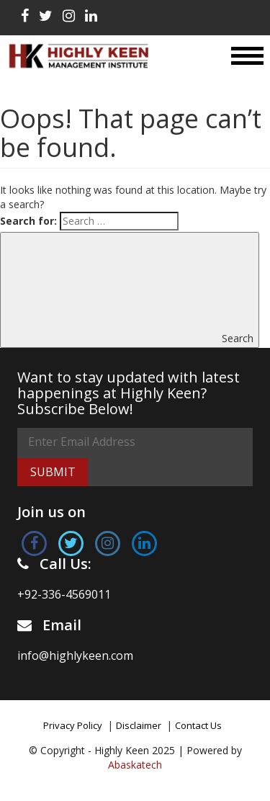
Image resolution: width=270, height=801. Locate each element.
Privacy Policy (72, 725)
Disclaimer (138, 725)
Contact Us (198, 725)
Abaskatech (135, 764)
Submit (53, 472)
